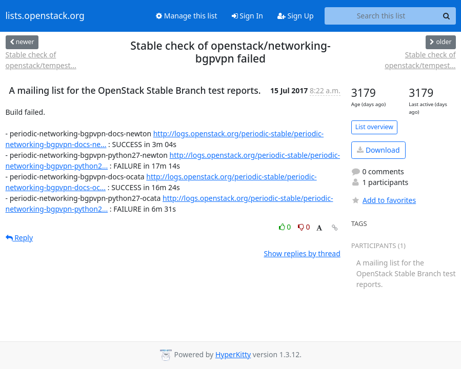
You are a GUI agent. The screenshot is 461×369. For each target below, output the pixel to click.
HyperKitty (233, 354)
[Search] (446, 16)
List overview (374, 126)
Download (378, 150)
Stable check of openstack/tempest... (41, 60)
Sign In (247, 15)
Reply (19, 237)
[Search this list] (381, 16)
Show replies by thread (302, 253)
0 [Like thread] (286, 227)
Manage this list (186, 15)
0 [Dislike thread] (304, 227)
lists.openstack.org (45, 16)
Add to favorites (383, 200)
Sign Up (295, 15)
